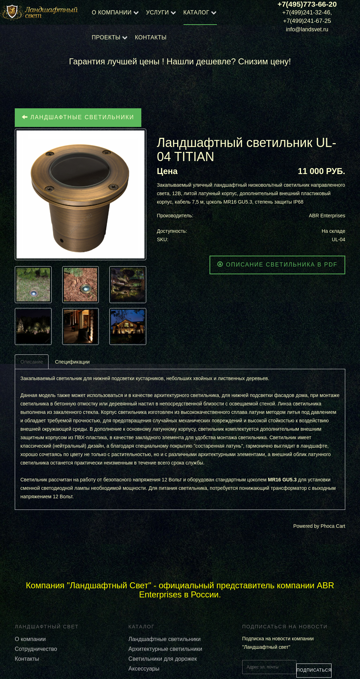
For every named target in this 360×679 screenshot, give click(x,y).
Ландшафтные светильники (78, 117)
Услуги (157, 12)
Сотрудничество (36, 649)
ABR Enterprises (327, 215)
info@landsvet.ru (307, 29)
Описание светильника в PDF (277, 265)
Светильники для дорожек (162, 659)
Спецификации (72, 362)
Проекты (106, 37)
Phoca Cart (333, 526)
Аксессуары (143, 669)
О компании (112, 12)
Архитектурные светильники (165, 649)
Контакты (151, 37)
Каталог (197, 12)
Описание (31, 362)
